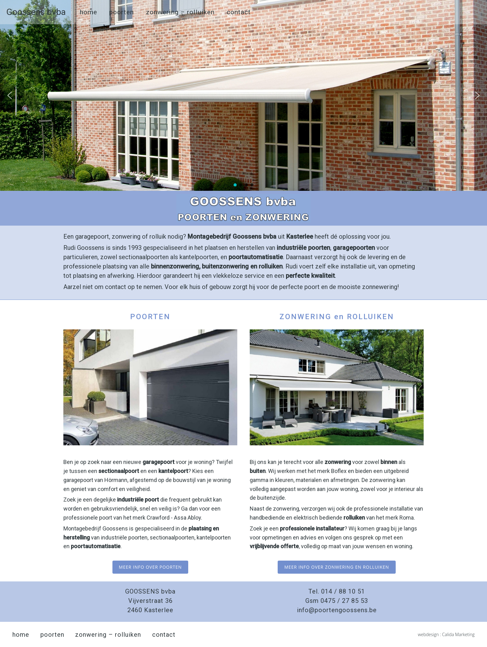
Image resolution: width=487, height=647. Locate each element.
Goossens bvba (36, 12)
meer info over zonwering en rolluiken (336, 567)
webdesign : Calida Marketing (446, 634)
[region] (243, 95)
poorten (121, 12)
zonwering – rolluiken (180, 12)
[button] (10, 95)
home (88, 12)
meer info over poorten (150, 567)
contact (239, 12)
